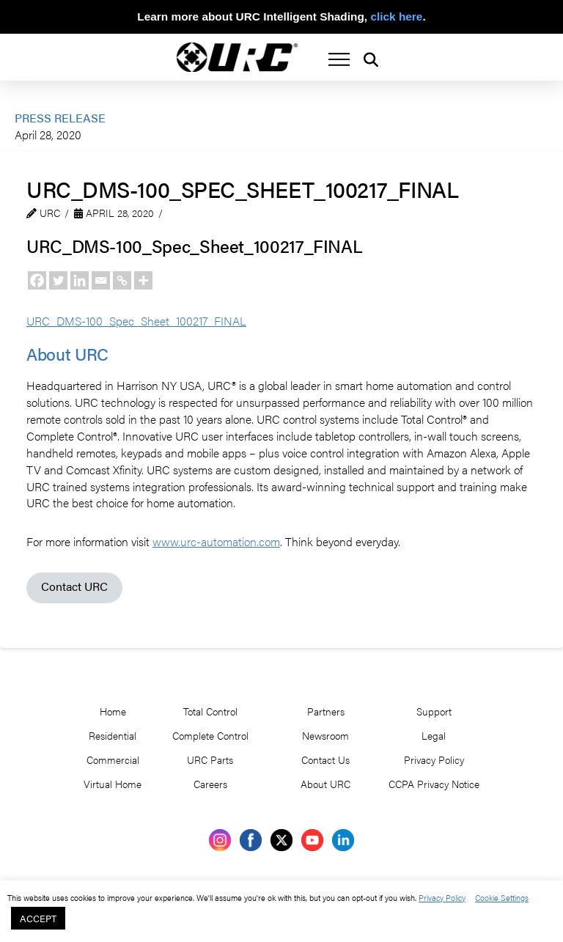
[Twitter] (58, 280)
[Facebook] (37, 280)
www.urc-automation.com (216, 541)
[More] (143, 280)
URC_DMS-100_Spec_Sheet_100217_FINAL (136, 320)
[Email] (101, 280)
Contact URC (74, 586)
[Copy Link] (122, 280)
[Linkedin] (79, 280)
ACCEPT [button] (38, 918)
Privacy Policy (442, 897)
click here (396, 16)
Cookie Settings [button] (502, 897)
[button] (339, 59)
